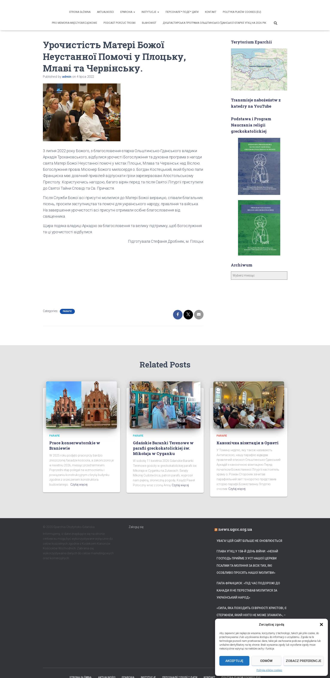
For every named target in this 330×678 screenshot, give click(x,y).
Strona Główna (79, 11)
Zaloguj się (136, 527)
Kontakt (210, 11)
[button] (321, 624)
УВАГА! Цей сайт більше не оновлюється (249, 541)
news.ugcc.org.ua (235, 529)
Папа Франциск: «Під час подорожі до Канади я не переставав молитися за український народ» (248, 590)
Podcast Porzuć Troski (120, 22)
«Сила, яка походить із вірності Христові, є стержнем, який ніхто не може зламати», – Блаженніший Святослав (252, 615)
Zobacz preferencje (303, 661)
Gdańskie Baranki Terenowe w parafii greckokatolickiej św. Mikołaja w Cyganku (163, 448)
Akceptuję (234, 661)
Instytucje (150, 11)
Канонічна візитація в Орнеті (248, 442)
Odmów (266, 661)
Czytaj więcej (78, 484)
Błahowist (149, 22)
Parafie (67, 311)
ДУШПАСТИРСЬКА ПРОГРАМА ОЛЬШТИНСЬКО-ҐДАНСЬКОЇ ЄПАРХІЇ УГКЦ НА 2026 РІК (214, 22)
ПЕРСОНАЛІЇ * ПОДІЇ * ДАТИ (182, 11)
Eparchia (127, 11)
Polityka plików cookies (269, 670)
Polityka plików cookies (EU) (242, 11)
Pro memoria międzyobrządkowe (74, 22)
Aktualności (105, 11)
